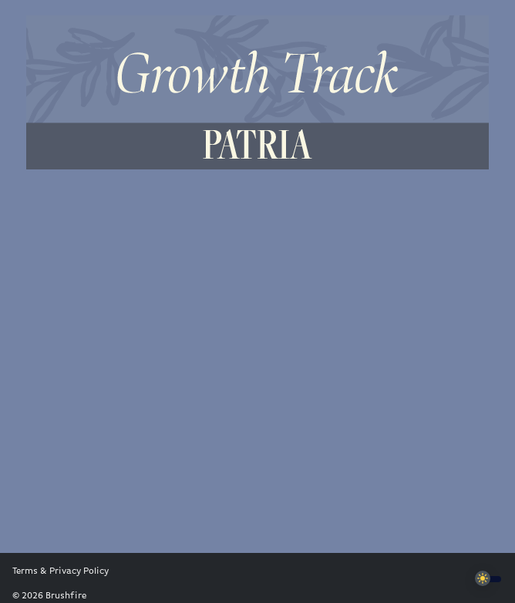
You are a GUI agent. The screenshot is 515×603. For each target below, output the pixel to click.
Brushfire (65, 596)
